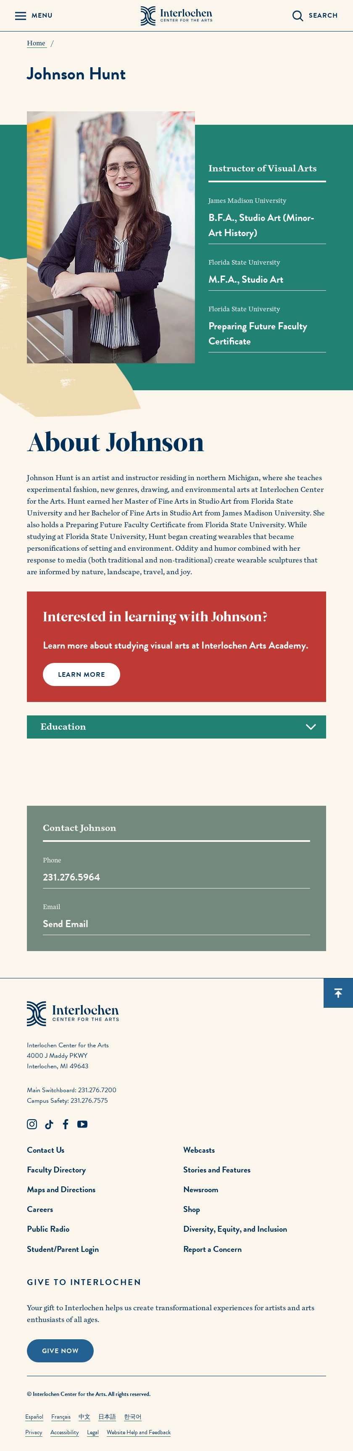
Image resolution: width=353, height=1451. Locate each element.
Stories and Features (216, 1169)
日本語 (107, 1416)
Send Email (65, 923)
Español (34, 1416)
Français (61, 1416)
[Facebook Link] (66, 1124)
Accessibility (64, 1432)
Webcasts (199, 1149)
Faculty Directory (56, 1169)
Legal (93, 1432)
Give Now (60, 1351)
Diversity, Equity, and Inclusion (235, 1228)
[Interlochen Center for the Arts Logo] (177, 16)
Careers (40, 1209)
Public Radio (48, 1228)
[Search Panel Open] (315, 16)
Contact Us (45, 1149)
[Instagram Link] (32, 1124)
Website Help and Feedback (139, 1432)
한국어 (133, 1416)
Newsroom (201, 1189)
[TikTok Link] (49, 1124)
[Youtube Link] (82, 1124)
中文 (84, 1416)
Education (178, 727)
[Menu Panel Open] (34, 16)
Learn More (81, 675)
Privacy (33, 1432)
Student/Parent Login (63, 1249)
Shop (191, 1209)
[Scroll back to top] (338, 993)
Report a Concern (212, 1249)
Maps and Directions (61, 1189)
